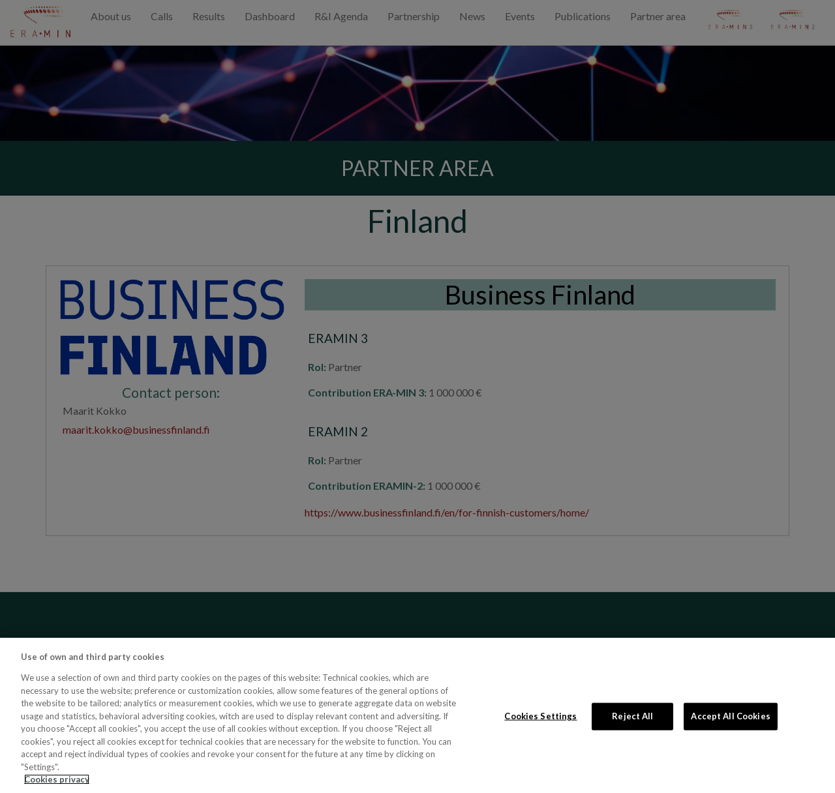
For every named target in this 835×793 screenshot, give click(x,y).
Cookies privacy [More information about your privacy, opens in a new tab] (56, 779)
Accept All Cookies (730, 716)
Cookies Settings (540, 716)
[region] (417, 715)
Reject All (632, 716)
